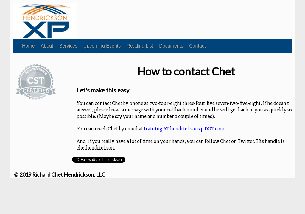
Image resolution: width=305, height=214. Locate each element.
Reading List (140, 45)
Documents (171, 45)
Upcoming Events (102, 45)
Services (68, 45)
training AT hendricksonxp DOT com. (185, 128)
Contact (197, 45)
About (47, 45)
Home (28, 45)
